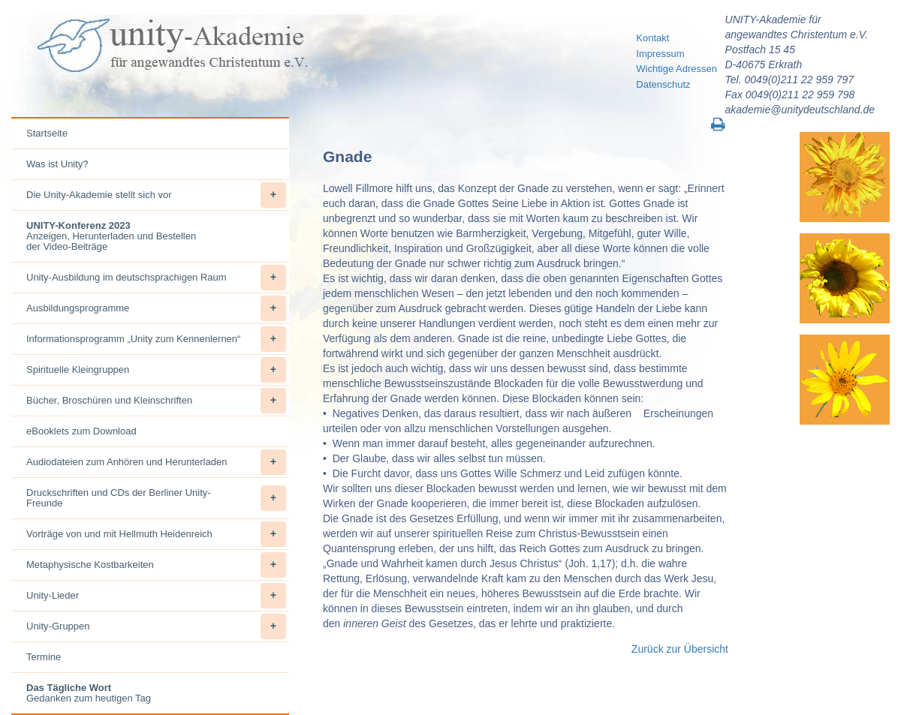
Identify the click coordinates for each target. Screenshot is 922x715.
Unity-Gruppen (156, 626)
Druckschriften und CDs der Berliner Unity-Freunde (156, 498)
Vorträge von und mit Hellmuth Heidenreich (156, 534)
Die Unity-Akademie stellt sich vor (156, 195)
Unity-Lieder (156, 595)
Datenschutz (663, 84)
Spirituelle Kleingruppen (156, 370)
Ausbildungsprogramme (156, 308)
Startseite (47, 133)
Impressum (660, 53)
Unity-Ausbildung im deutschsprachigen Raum (156, 277)
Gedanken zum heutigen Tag (88, 693)
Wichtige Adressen (676, 68)
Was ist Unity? (57, 164)
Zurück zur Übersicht (679, 649)
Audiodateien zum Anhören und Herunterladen (156, 462)
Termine (43, 656)
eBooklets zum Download (81, 431)
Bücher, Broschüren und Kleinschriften (156, 400)
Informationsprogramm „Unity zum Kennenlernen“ (156, 339)
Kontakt (652, 38)
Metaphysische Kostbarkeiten (156, 565)
